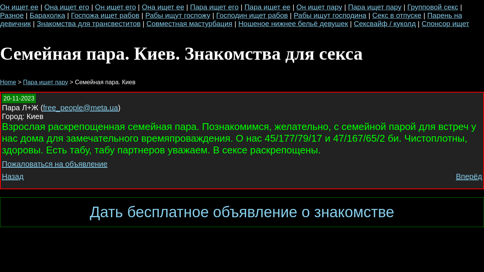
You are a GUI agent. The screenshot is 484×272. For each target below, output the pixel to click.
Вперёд (469, 176)
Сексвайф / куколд (385, 24)
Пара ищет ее (267, 7)
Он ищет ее (19, 7)
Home (8, 82)
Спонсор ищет (445, 24)
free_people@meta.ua (80, 108)
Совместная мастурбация (189, 24)
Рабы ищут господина (330, 15)
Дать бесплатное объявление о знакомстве (242, 212)
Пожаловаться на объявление (54, 164)
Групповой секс (432, 7)
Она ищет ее (163, 7)
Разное (12, 15)
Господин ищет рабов (252, 15)
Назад (12, 176)
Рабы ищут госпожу (177, 15)
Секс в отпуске (396, 15)
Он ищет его (115, 7)
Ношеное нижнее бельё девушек (293, 24)
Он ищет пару (319, 7)
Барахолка (47, 15)
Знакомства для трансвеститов (89, 24)
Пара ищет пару (374, 7)
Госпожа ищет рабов (105, 15)
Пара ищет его (214, 7)
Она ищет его (66, 7)
